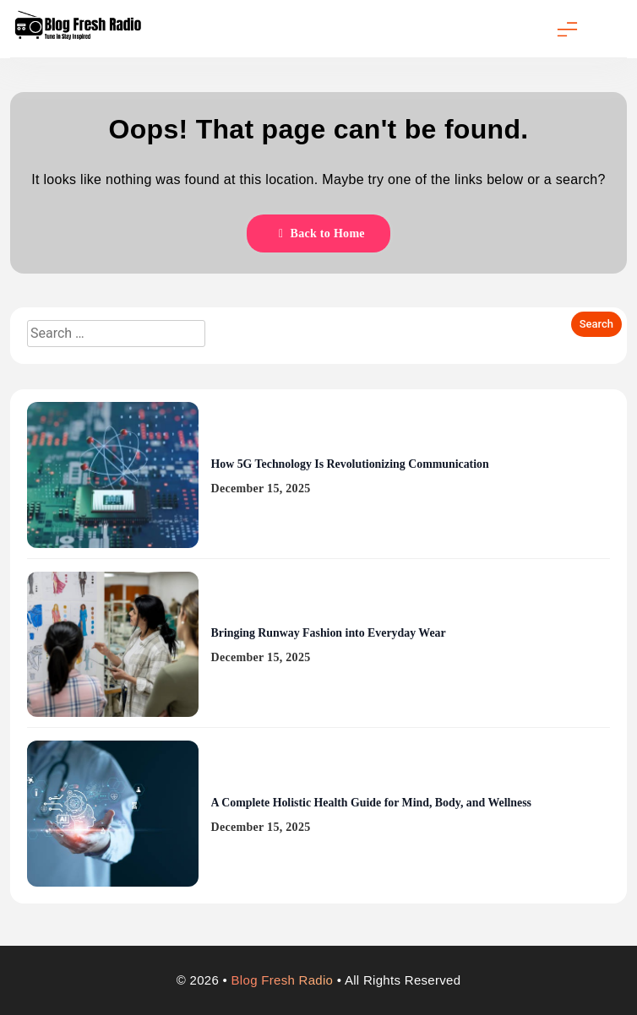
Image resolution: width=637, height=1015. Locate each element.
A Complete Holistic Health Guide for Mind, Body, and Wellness (371, 802)
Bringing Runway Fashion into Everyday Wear (328, 633)
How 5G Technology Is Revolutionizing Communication (350, 464)
